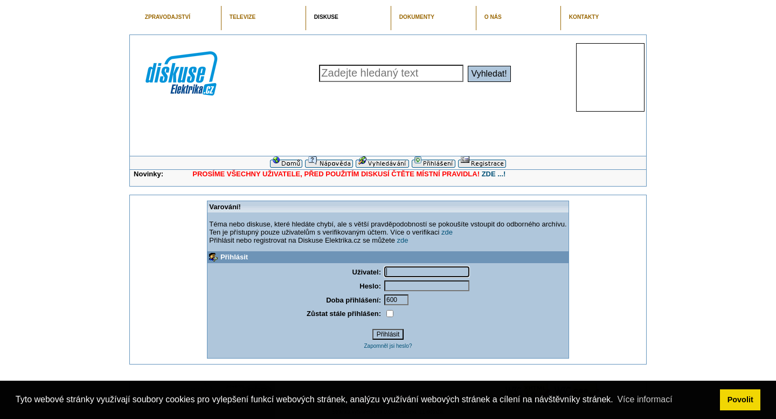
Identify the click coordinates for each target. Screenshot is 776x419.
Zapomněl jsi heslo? (388, 346)
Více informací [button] (644, 399)
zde (447, 232)
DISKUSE (326, 17)
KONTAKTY (584, 17)
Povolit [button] (740, 399)
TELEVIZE (242, 17)
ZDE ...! (494, 174)
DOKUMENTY (416, 17)
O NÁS (493, 17)
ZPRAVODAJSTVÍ (167, 17)
